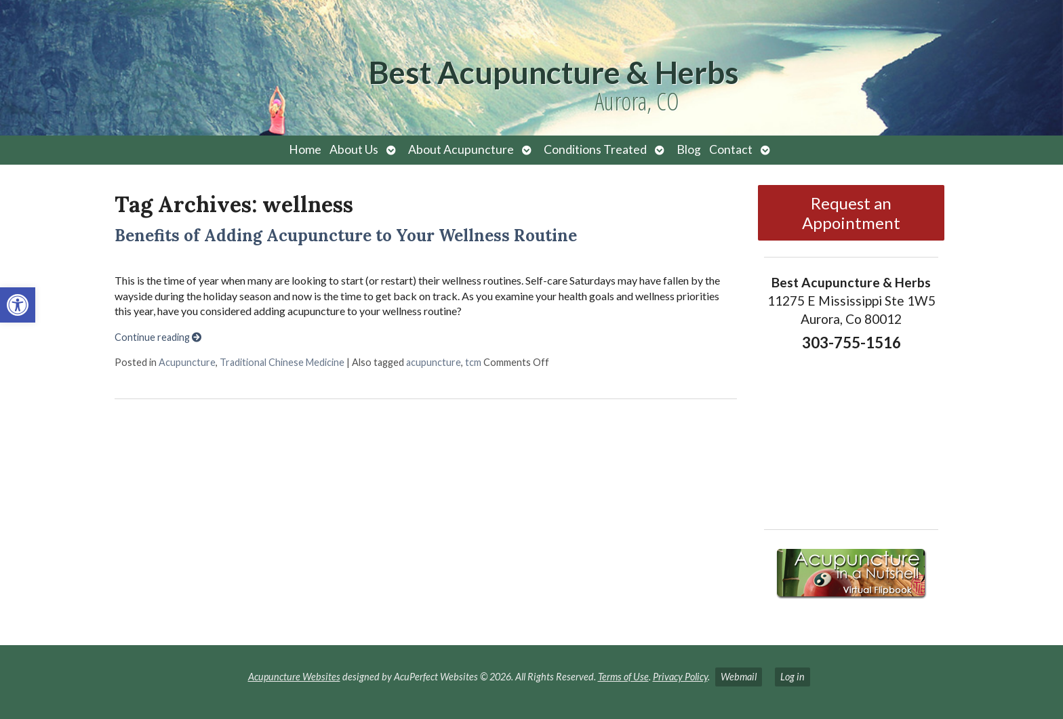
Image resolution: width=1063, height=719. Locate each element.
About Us (353, 149)
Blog (689, 149)
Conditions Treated (595, 149)
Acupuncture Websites (294, 676)
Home (305, 149)
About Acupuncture (461, 149)
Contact (731, 149)
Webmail (739, 676)
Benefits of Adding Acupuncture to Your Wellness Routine (346, 235)
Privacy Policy (680, 676)
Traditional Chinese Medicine (282, 362)
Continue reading (158, 337)
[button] (17, 305)
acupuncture (433, 362)
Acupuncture (187, 362)
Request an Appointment (851, 212)
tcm (473, 362)
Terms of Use (623, 676)
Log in (792, 676)
